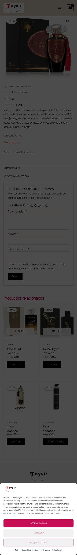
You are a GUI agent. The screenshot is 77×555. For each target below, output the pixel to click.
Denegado (39, 532)
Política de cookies (23, 550)
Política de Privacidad (41, 550)
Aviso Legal (57, 550)
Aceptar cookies (38, 523)
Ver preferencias (38, 542)
